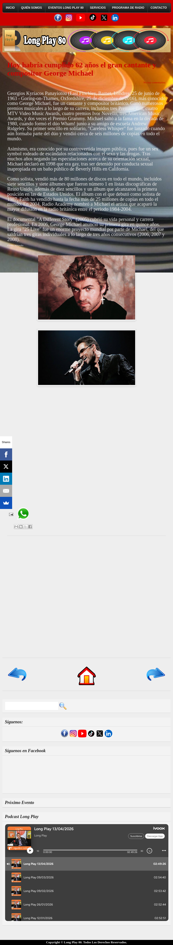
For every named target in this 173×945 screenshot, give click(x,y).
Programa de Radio (128, 7)
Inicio (10, 7)
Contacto (159, 7)
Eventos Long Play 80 (66, 7)
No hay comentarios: (154, 82)
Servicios (98, 7)
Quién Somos (31, 7)
